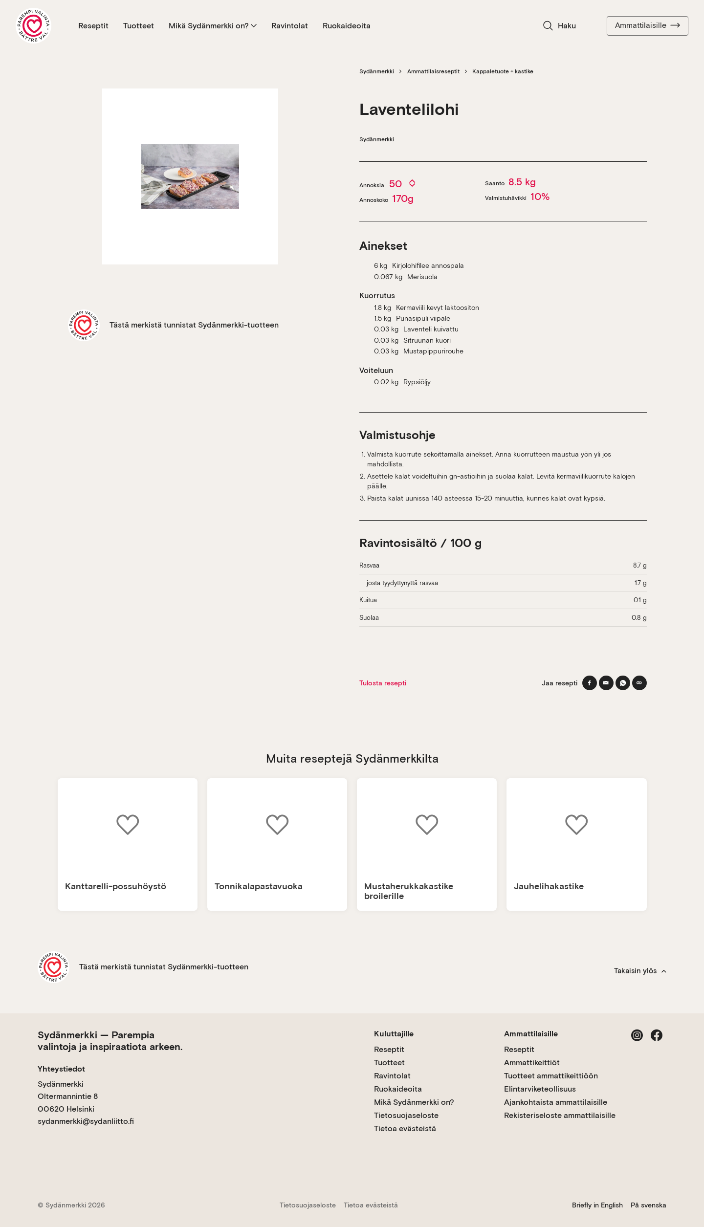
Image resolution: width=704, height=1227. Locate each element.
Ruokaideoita (347, 25)
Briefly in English (597, 1205)
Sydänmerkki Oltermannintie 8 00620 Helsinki (68, 1096)
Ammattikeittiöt (532, 1062)
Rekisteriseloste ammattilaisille (560, 1115)
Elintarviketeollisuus (540, 1089)
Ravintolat (289, 25)
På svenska (648, 1205)
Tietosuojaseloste (406, 1115)
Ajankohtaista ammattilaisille (555, 1102)
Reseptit (93, 25)
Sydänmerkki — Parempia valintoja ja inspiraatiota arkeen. (110, 1040)
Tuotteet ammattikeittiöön (551, 1075)
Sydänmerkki (376, 71)
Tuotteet (138, 25)
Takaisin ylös (640, 970)
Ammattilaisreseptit (433, 71)
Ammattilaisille (647, 25)
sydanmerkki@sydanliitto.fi (86, 1121)
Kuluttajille (394, 1033)
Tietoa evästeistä (405, 1128)
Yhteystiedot (61, 1069)
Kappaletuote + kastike (502, 71)
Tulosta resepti (382, 683)
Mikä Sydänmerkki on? (213, 25)
